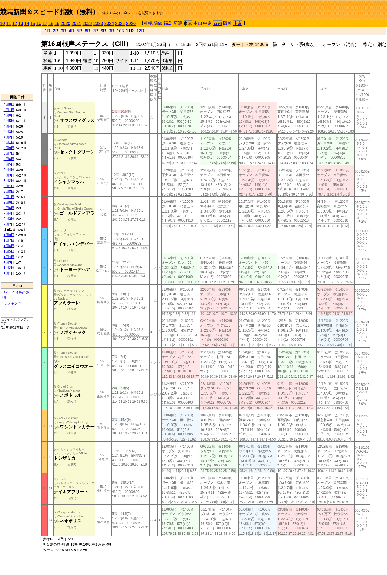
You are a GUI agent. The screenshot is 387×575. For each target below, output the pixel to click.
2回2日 (9, 224)
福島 (168, 23)
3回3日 (9, 175)
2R (55, 31)
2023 (98, 23)
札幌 (148, 23)
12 (14, 23)
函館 (158, 23)
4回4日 (9, 126)
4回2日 (9, 137)
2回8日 (9, 191)
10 (2, 23)
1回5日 (9, 251)
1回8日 (9, 235)
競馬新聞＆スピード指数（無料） (49, 12)
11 (8, 23)
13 (20, 23)
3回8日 (9, 148)
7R (95, 31)
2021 (76, 23)
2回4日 (9, 213)
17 (44, 23)
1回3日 (9, 262)
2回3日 (9, 219)
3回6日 (9, 159)
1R (47, 31)
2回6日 (9, 202)
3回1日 (9, 186)
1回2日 (9, 268)
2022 (87, 23)
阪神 (227, 23)
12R (140, 31)
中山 (197, 23)
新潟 (177, 23)
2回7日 (9, 197)
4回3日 (9, 132)
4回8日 (9, 104)
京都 (217, 23)
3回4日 (9, 170)
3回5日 (9, 164)
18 (50, 23)
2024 (109, 23)
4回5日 (9, 121)
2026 (131, 23)
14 (26, 23)
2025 (120, 23)
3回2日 (9, 181)
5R (79, 31)
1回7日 (9, 240)
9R (111, 31)
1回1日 (9, 273)
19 (56, 23)
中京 (207, 23)
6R (87, 31)
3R (63, 31)
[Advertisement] (17, 60)
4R (71, 31)
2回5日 (9, 208)
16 (38, 23)
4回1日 (9, 142)
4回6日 (9, 115)
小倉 (237, 23)
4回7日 (9, 110)
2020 (66, 23)
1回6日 (9, 246)
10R (120, 31)
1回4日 (9, 257)
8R (103, 31)
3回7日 (9, 153)
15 (32, 23)
